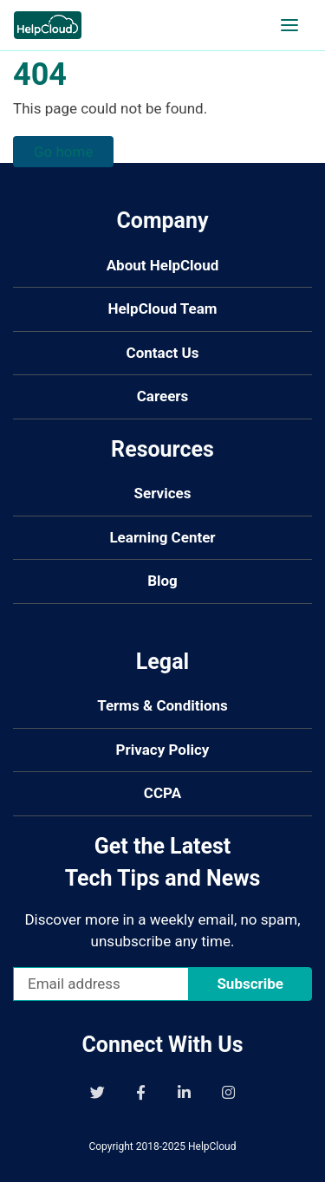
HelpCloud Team (162, 308)
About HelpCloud (163, 265)
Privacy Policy (163, 749)
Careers (163, 396)
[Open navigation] (289, 25)
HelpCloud (212, 1146)
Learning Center (162, 537)
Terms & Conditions (162, 705)
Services (163, 493)
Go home (63, 151)
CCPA (162, 793)
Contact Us (163, 352)
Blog (162, 580)
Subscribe (250, 983)
